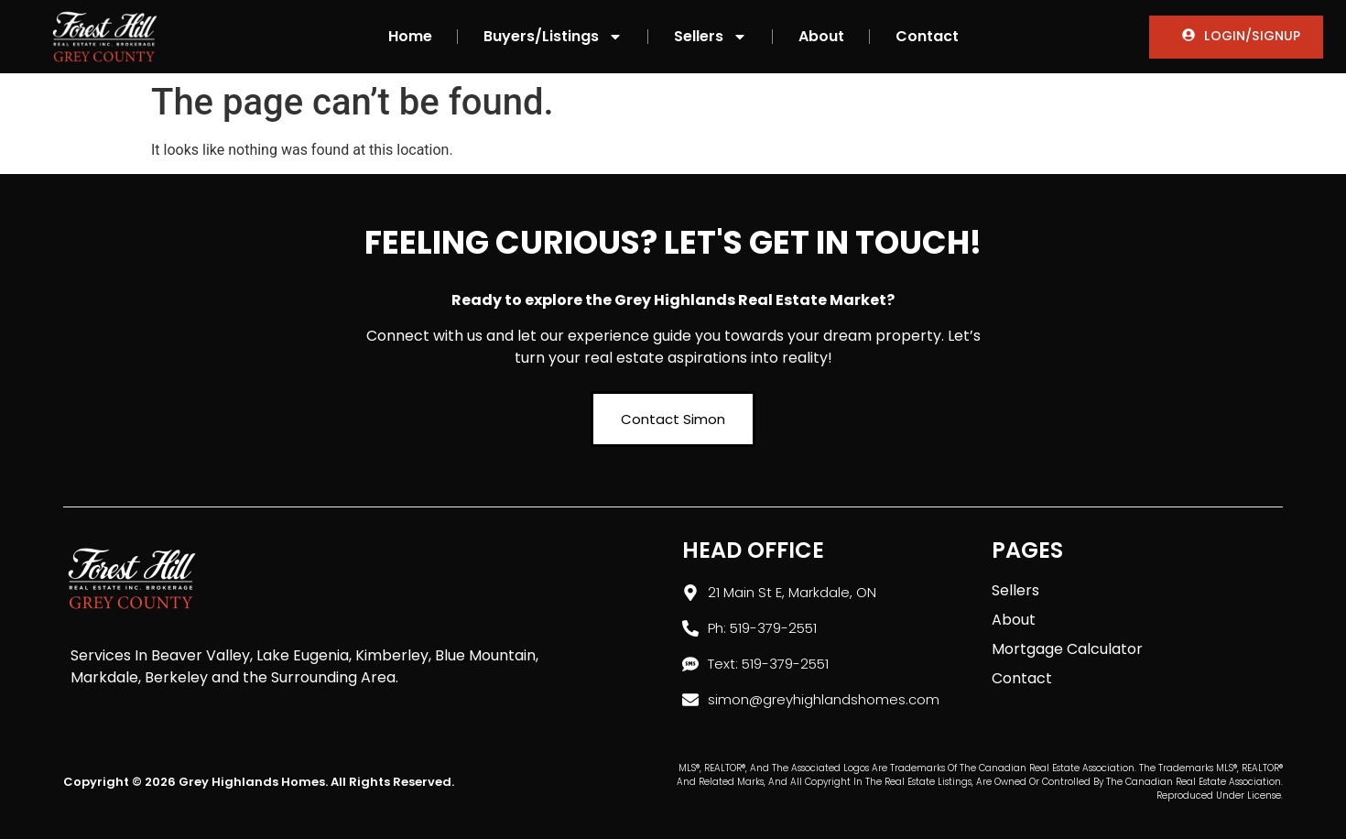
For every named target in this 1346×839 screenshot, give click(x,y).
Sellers (710, 36)
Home (410, 36)
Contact (927, 36)
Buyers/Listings (553, 36)
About (821, 36)
